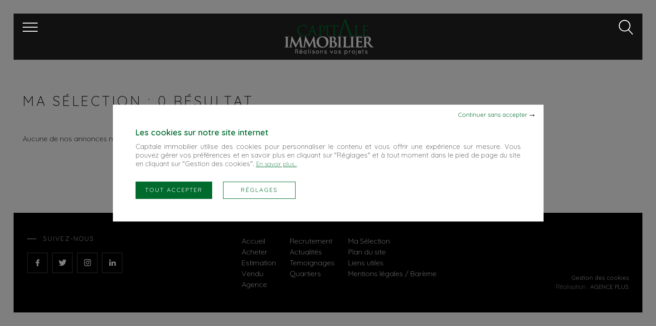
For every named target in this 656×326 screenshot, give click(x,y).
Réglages (259, 189)
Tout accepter (174, 189)
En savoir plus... (276, 164)
